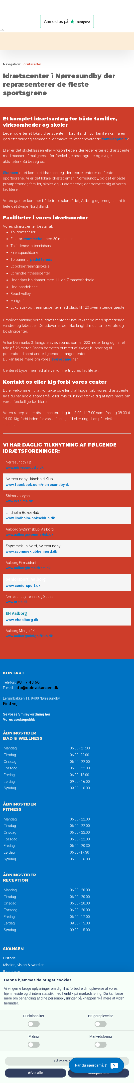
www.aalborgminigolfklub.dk (29, 636)
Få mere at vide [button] (67, 1061)
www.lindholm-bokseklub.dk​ (30, 518)
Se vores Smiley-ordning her (26, 714)
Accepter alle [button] (98, 1073)
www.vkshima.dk (19, 501)
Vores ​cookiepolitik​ (19, 720)
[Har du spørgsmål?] (96, 1065)
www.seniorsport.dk (23, 585)
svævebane (61, 359)
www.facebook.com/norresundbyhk (37, 484)
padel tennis (41, 259)
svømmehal (33, 239)
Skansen (10, 173)
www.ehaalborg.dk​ (22, 620)
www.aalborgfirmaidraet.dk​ (28, 568)
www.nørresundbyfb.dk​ (24, 467)
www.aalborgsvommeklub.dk (29, 535)
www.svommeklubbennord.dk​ (31, 551)
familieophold (114, 139)
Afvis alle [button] (35, 1073)
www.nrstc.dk (16, 602)
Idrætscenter (32, 64)
